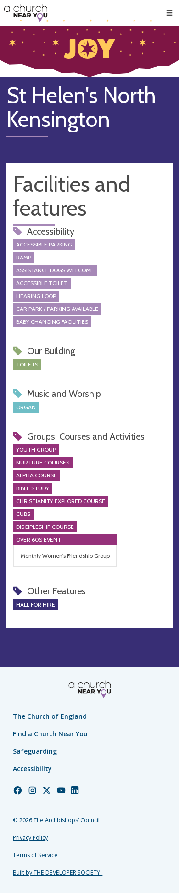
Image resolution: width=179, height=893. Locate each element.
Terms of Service (35, 855)
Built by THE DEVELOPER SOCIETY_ (57, 872)
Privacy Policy (30, 837)
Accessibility (32, 768)
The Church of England (50, 716)
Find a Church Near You (50, 733)
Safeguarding (35, 751)
